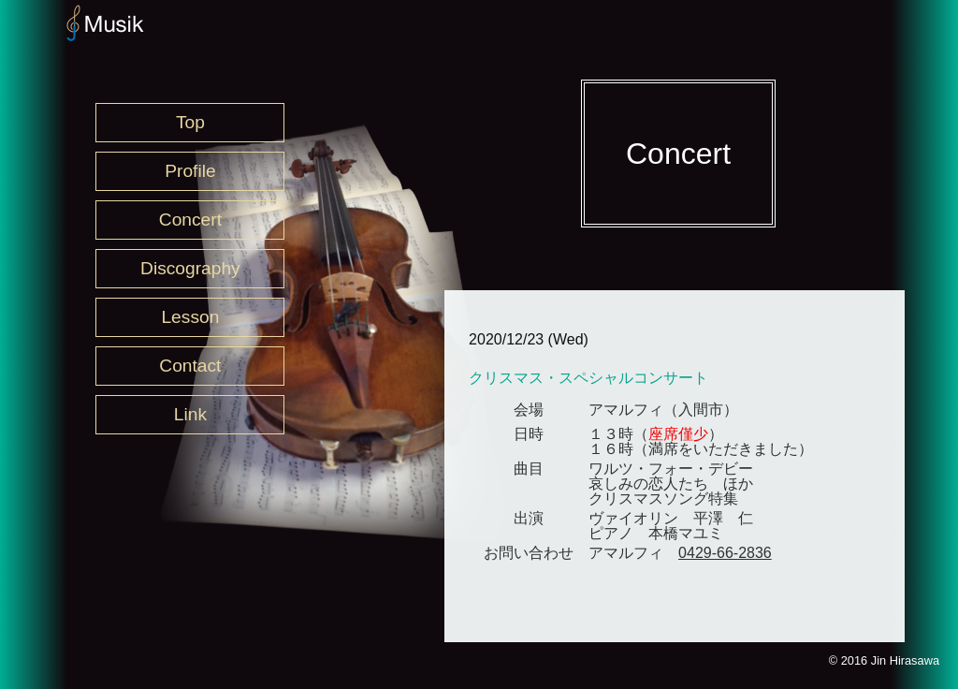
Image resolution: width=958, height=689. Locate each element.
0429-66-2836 (725, 553)
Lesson (190, 317)
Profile (190, 171)
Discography (190, 268)
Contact (190, 365)
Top (190, 122)
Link (190, 414)
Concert (190, 219)
